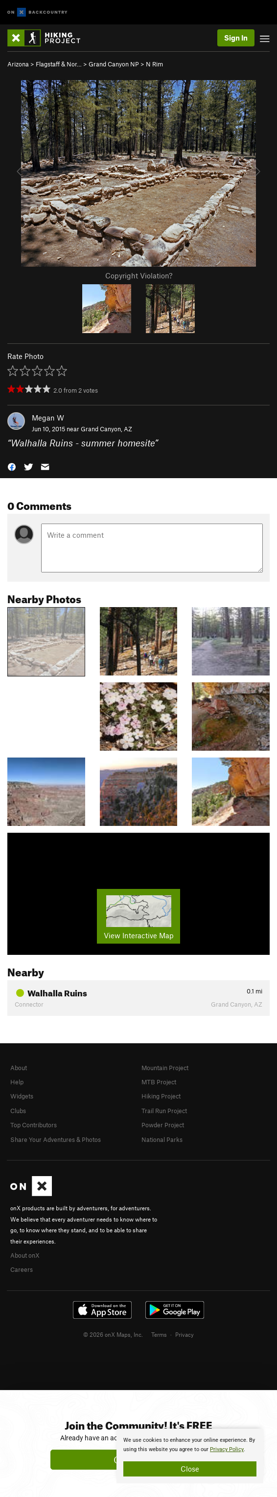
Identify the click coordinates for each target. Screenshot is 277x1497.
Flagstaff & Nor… (59, 64)
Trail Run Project (164, 1111)
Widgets (21, 1096)
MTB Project (158, 1082)
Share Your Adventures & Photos (55, 1139)
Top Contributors (33, 1125)
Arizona (18, 64)
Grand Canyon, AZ (106, 429)
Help (16, 1082)
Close (190, 1468)
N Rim (154, 64)
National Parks (162, 1139)
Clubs (18, 1111)
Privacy (184, 1334)
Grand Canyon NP (114, 64)
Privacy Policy (227, 1449)
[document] (189, 1455)
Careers (21, 1269)
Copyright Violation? (138, 275)
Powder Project (162, 1125)
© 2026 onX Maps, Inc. (113, 1334)
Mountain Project (164, 1068)
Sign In (236, 37)
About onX (25, 1255)
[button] (11, 465)
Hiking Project (161, 1096)
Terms (159, 1334)
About (18, 1068)
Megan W (48, 417)
